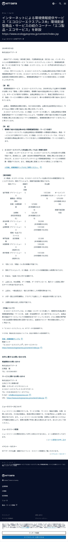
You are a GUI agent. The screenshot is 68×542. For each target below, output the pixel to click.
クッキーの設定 (34, 533)
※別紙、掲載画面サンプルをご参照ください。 (22, 167)
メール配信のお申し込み (57, 440)
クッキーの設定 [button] (25, 527)
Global (11, 480)
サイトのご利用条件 (7, 518)
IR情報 (4, 491)
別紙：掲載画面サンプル (11, 339)
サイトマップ (5, 515)
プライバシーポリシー (41, 518)
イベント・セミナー (58, 454)
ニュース (11, 13)
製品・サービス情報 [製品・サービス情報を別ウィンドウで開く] (8, 505)
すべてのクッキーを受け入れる (34, 537)
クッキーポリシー (51, 527)
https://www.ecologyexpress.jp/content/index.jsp (20, 348)
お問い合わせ (38, 515)
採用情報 (5, 496)
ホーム (4, 13)
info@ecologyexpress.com (18, 395)
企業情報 (5, 486)
